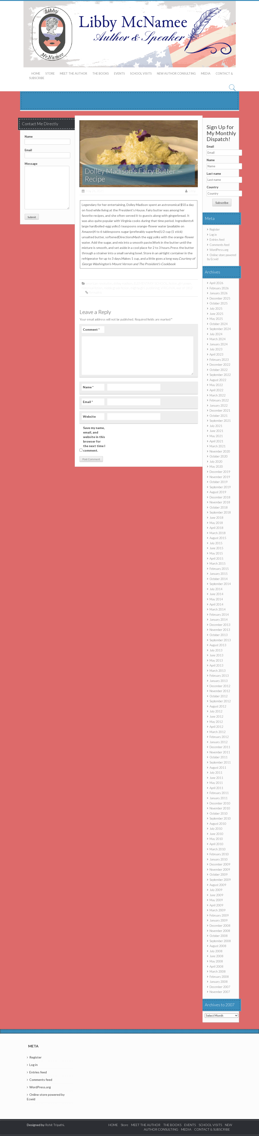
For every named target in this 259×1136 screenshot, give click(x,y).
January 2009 (219, 920)
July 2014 (216, 589)
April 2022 (216, 390)
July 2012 (216, 711)
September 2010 (220, 818)
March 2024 (218, 339)
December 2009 (220, 864)
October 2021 (219, 415)
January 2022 (219, 405)
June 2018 (216, 517)
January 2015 (219, 573)
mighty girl (138, 288)
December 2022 (220, 364)
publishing (152, 288)
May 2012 (216, 722)
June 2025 (216, 314)
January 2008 (219, 981)
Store (50, 73)
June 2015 (216, 548)
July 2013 (216, 650)
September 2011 (220, 762)
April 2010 (216, 844)
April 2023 (216, 354)
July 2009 (216, 890)
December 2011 (220, 747)
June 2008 (216, 956)
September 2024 (220, 329)
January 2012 (219, 742)
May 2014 (216, 599)
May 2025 (216, 319)
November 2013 (220, 630)
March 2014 (218, 609)
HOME (35, 73)
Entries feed (217, 239)
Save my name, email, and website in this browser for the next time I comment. (94, 439)
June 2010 (216, 834)
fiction (173, 283)
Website (89, 416)
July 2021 (216, 426)
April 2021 (216, 441)
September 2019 (220, 487)
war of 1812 (184, 288)
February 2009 (219, 915)
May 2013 (216, 660)
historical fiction (92, 288)
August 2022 (218, 380)
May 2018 (216, 523)
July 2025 (216, 308)
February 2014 (219, 614)
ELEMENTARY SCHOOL (151, 283)
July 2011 (216, 772)
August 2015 (218, 538)
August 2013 (218, 645)
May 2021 (216, 436)
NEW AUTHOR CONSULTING (176, 73)
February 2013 (219, 675)
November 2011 (220, 752)
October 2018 (219, 507)
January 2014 (219, 619)
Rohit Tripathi (54, 1125)
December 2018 (220, 497)
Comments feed (219, 245)
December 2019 (220, 472)
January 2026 (219, 293)
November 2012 (220, 691)
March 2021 (218, 446)
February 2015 (219, 568)
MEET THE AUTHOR (73, 73)
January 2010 (219, 859)
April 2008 (216, 966)
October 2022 (219, 370)
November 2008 (220, 931)
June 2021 (216, 431)
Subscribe (221, 203)
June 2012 (216, 716)
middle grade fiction (116, 288)
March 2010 (218, 849)
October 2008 (219, 936)
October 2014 (219, 579)
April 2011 (216, 788)
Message (47, 166)
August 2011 (218, 767)
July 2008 (216, 951)
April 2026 (216, 283)
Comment (91, 329)
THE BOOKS (100, 73)
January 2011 (219, 798)
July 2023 (216, 349)
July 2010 (216, 828)
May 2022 (216, 385)
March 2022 (218, 395)
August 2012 (218, 706)
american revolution (99, 283)
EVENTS (119, 73)
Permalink (95, 292)
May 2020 (216, 466)
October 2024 (219, 324)
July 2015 (216, 543)
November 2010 (220, 808)
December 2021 (220, 410)
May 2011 (216, 783)
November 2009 (220, 869)
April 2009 (216, 905)
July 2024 (216, 334)
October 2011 (219, 757)
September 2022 (220, 375)
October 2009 (219, 874)
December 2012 (220, 686)
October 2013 (219, 635)
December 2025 (220, 298)
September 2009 (220, 879)
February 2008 (219, 976)
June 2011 (216, 778)
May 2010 (216, 839)
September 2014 (220, 584)
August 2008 (218, 946)
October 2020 (219, 456)
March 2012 (218, 732)
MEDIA (205, 73)
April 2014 (216, 604)
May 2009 (216, 900)
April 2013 (216, 665)
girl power (184, 283)
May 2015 (216, 553)
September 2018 (220, 512)
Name (47, 139)
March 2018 (218, 533)
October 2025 (219, 303)
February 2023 (219, 359)
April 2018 (216, 528)
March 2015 (218, 563)
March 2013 (218, 670)
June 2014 (216, 594)
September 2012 (220, 701)
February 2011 (219, 793)
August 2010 (218, 823)
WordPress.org (219, 250)
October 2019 (219, 482)
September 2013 (220, 640)
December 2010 (220, 803)
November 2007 (220, 992)
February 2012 (219, 737)
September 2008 (220, 941)
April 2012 (216, 726)
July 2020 (216, 461)
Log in (213, 234)
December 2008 (220, 925)
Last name (214, 173)
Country (212, 187)
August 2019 (218, 492)
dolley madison (123, 283)
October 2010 (219, 813)
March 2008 (218, 971)
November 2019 (220, 477)
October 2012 (219, 696)
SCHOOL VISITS (141, 73)
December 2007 (220, 987)
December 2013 (220, 625)
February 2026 (219, 288)
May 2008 (216, 961)
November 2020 (220, 451)
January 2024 (219, 344)
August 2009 (218, 885)
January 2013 (219, 681)
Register (215, 229)
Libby (192, 191)
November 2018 (220, 502)
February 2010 (219, 854)
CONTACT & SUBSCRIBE (212, 1129)
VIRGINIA (168, 288)
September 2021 (220, 420)
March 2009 (218, 910)
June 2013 (216, 655)
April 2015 (216, 558)
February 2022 (219, 400)
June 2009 (216, 895)
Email (47, 152)
